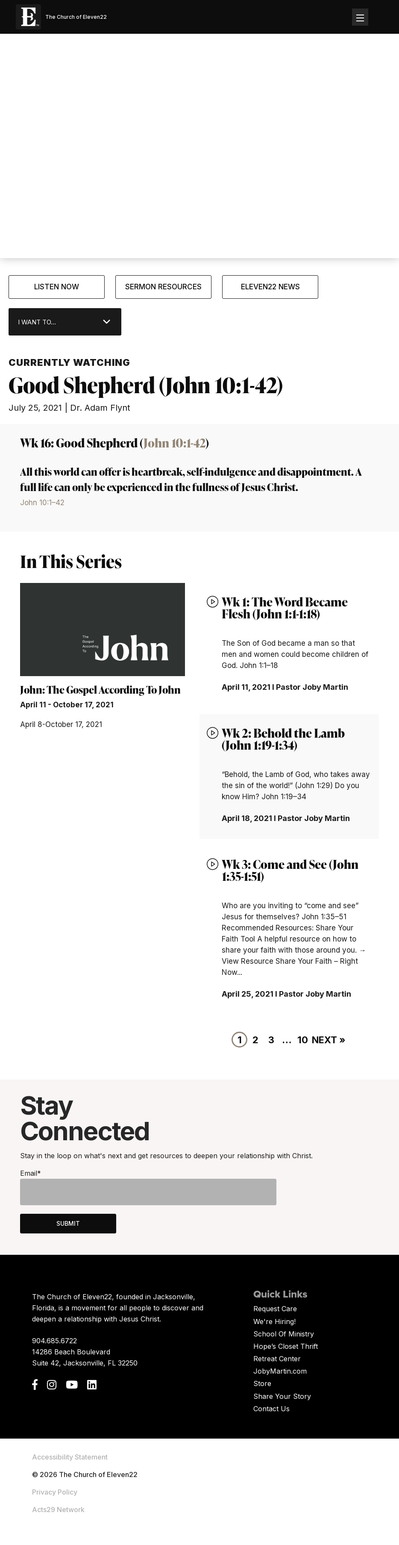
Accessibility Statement (70, 1457)
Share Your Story (282, 1396)
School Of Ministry (283, 1334)
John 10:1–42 (42, 502)
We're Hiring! (274, 1321)
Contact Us (271, 1408)
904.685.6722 (54, 1340)
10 (302, 1039)
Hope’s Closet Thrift (285, 1346)
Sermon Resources (163, 287)
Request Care (275, 1308)
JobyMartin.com (280, 1371)
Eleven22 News (270, 287)
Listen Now (56, 287)
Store (262, 1383)
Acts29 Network (58, 1509)
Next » (329, 1039)
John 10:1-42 (174, 443)
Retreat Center (277, 1358)
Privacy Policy (54, 1492)
